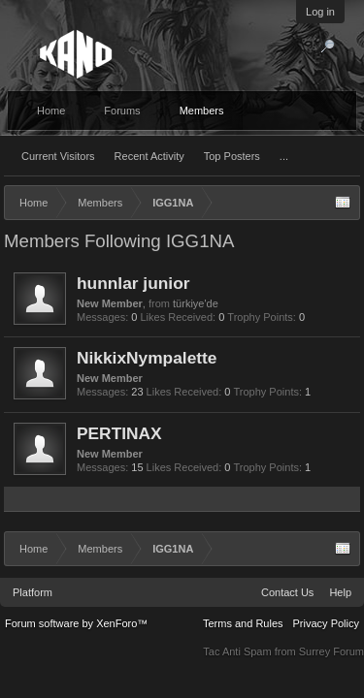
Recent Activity (149, 156)
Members (202, 110)
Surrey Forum (331, 651)
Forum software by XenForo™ (76, 623)
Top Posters (232, 156)
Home (51, 110)
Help (340, 592)
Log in (320, 11)
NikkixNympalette (146, 357)
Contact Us (287, 592)
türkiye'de (195, 303)
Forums (122, 110)
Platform (32, 592)
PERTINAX (119, 433)
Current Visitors (58, 156)
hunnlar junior (133, 283)
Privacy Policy (326, 623)
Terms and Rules (243, 623)
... (284, 156)
